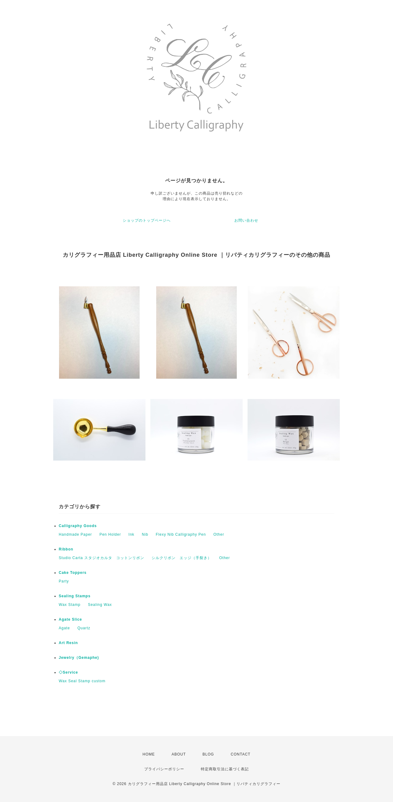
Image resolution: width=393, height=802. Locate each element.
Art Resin (68, 643)
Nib (145, 534)
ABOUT (179, 754)
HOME (149, 754)
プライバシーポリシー (164, 769)
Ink (131, 534)
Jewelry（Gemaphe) (79, 657)
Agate (64, 628)
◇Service (68, 672)
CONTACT (240, 754)
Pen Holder (110, 534)
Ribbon (66, 549)
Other (218, 534)
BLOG (208, 754)
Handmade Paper (75, 534)
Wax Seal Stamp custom (82, 681)
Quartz (83, 628)
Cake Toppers (72, 572)
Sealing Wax (100, 605)
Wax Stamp (70, 605)
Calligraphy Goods (78, 526)
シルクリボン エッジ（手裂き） (182, 558)
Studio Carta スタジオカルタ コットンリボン (101, 558)
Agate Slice (70, 619)
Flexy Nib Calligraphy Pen (181, 534)
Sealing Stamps (74, 596)
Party (64, 581)
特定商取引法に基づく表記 (225, 769)
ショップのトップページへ (147, 220)
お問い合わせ (246, 220)
